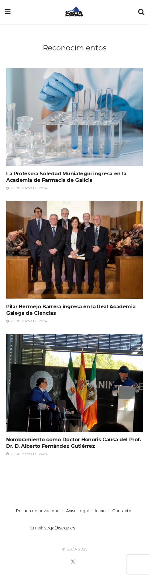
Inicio (100, 510)
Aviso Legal (77, 510)
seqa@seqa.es (59, 528)
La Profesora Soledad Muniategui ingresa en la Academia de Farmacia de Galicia (66, 177)
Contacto (121, 510)
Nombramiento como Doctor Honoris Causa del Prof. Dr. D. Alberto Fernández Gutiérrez (73, 443)
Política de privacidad (38, 510)
